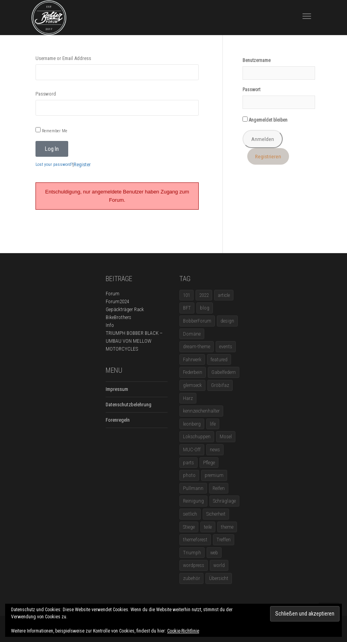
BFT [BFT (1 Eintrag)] (187, 308)
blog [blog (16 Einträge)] (204, 308)
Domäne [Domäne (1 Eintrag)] (192, 334)
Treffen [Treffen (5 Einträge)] (223, 540)
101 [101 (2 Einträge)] (186, 295)
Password (45, 94)
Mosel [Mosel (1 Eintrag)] (226, 436)
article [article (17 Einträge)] (224, 295)
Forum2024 (117, 301)
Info (110, 325)
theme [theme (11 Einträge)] (227, 527)
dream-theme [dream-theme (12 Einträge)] (196, 346)
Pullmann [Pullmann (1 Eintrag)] (193, 488)
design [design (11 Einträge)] (227, 321)
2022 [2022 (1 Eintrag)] (204, 295)
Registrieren (268, 156)
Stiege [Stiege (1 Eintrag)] (189, 527)
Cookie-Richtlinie (183, 631)
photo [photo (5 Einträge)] (189, 475)
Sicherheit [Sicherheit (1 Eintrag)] (216, 514)
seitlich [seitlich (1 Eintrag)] (190, 514)
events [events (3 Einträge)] (225, 346)
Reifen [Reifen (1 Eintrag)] (219, 488)
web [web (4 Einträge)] (214, 553)
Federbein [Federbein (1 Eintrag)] (192, 372)
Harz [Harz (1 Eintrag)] (188, 398)
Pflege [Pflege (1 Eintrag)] (209, 463)
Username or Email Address (63, 58)
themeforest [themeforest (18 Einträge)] (195, 540)
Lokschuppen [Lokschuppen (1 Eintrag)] (197, 436)
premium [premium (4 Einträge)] (214, 475)
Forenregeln (118, 420)
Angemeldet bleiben (265, 119)
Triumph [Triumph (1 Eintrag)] (192, 553)
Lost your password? (54, 164)
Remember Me (51, 130)
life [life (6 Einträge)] (213, 424)
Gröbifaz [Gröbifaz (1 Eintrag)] (220, 385)
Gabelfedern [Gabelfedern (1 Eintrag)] (223, 372)
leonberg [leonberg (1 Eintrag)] (192, 424)
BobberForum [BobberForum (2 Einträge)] (197, 321)
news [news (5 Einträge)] (215, 449)
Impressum (117, 389)
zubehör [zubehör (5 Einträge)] (191, 578)
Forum (112, 294)
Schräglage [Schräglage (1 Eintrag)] (224, 501)
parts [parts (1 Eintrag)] (188, 463)
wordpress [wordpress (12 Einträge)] (193, 565)
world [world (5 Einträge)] (219, 565)
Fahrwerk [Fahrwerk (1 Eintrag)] (192, 359)
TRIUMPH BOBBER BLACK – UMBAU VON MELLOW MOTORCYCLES (134, 341)
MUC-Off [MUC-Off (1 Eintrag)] (192, 449)
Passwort (251, 89)
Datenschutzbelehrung (128, 404)
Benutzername (257, 60)
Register (82, 164)
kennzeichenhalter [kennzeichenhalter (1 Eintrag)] (201, 411)
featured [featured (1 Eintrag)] (219, 359)
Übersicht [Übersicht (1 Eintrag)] (218, 578)
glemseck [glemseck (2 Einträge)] (192, 385)
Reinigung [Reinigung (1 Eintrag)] (193, 501)
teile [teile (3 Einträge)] (208, 527)
